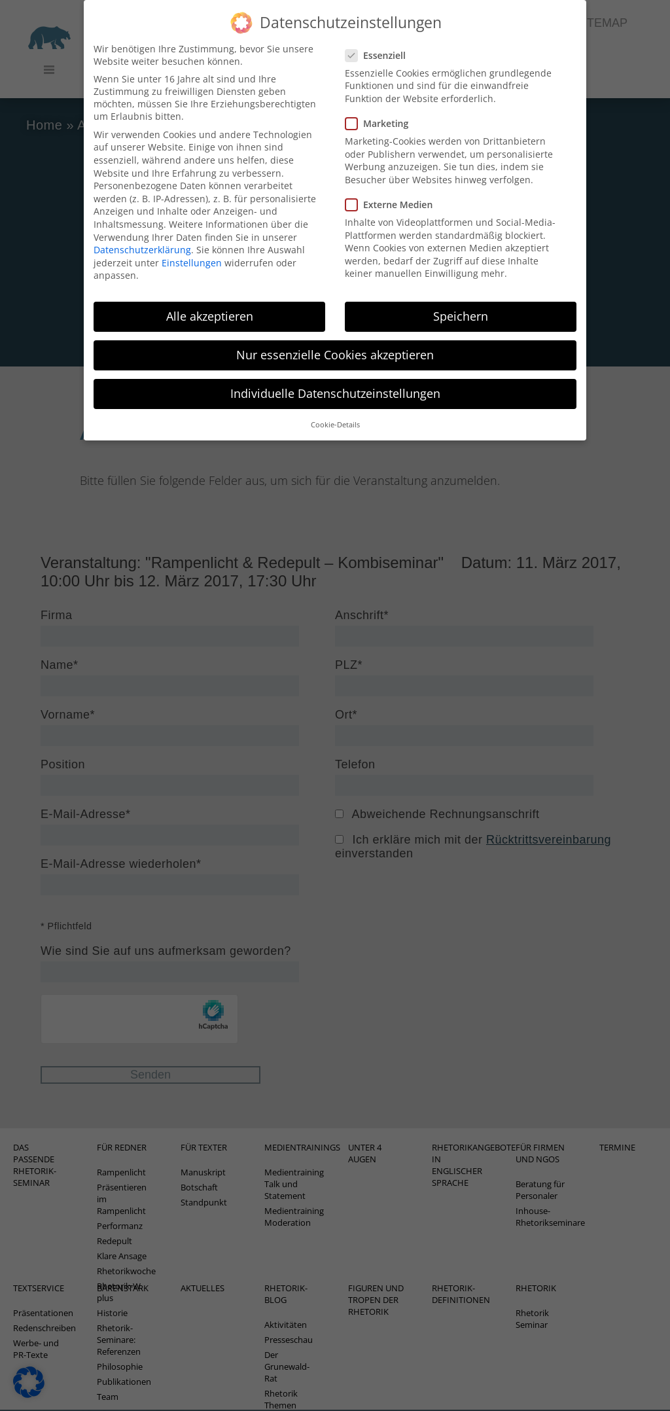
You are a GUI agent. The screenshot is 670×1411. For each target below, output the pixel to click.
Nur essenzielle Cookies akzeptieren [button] (335, 342)
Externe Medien (393, 191)
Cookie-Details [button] (335, 411)
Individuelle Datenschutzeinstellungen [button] (335, 381)
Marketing (381, 111)
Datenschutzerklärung (142, 237)
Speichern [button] (460, 304)
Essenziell (379, 42)
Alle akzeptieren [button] (209, 304)
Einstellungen (192, 249)
